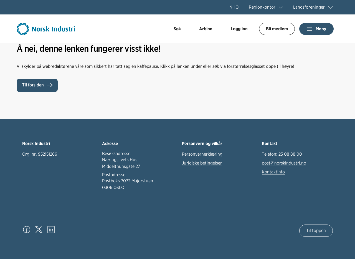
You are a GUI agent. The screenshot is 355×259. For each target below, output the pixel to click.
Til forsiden (33, 85)
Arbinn (205, 28)
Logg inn (239, 28)
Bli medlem (277, 28)
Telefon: (282, 154)
